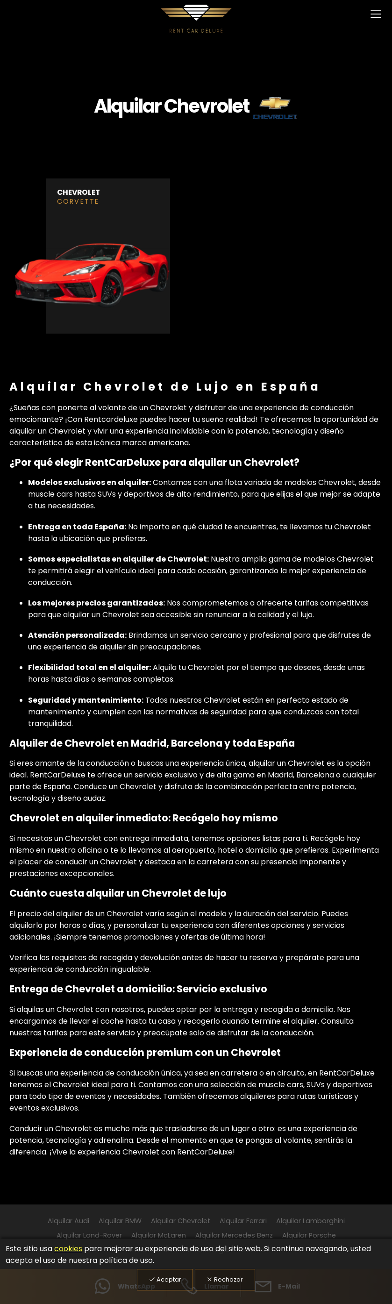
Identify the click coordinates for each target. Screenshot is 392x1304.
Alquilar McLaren (158, 1235)
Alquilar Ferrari (243, 1221)
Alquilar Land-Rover (89, 1235)
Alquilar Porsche (309, 1235)
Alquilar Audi (68, 1221)
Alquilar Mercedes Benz (234, 1235)
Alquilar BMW (120, 1221)
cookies (68, 1248)
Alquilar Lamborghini (310, 1221)
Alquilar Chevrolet (180, 1221)
